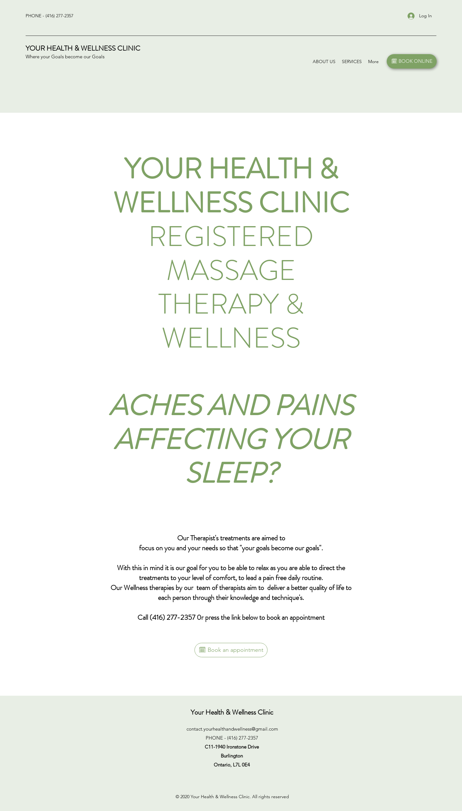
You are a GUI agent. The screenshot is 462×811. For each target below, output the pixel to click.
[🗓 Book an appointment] (231, 650)
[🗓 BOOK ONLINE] (412, 61)
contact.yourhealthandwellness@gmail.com (232, 729)
